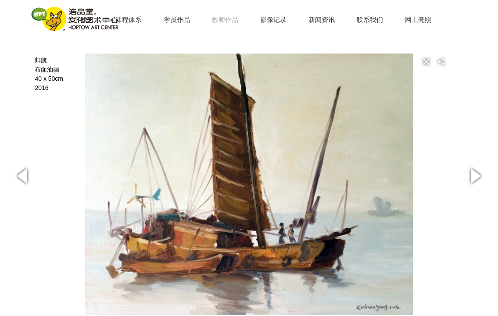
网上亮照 (418, 19)
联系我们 (370, 19)
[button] (455, 61)
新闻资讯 (321, 19)
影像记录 (273, 19)
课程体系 (128, 19)
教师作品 (225, 19)
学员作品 (177, 19)
